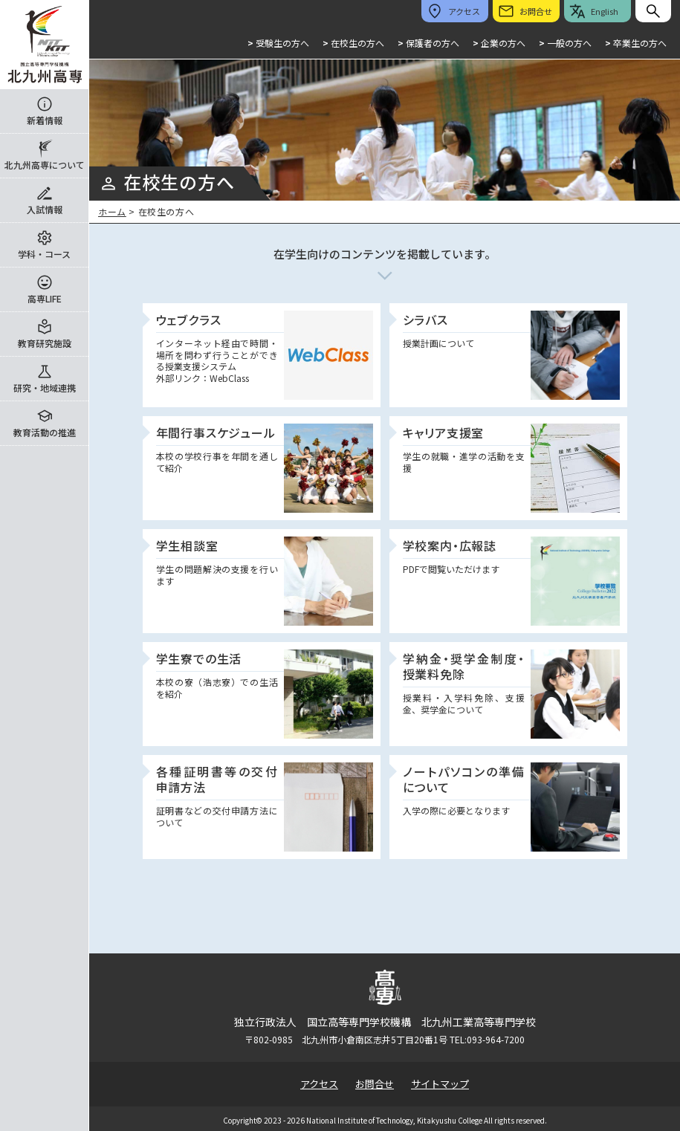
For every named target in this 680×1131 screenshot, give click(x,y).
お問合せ (374, 1084)
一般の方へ (565, 42)
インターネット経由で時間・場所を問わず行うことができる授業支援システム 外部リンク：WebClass (217, 360)
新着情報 (44, 120)
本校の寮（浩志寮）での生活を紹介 (217, 687)
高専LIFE (44, 298)
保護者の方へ (428, 42)
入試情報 (44, 209)
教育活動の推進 (44, 432)
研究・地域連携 (44, 387)
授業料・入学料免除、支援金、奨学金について (464, 703)
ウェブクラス (188, 319)
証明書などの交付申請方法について (217, 816)
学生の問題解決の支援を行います (217, 575)
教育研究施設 (44, 343)
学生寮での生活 (199, 658)
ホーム (112, 211)
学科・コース (44, 253)
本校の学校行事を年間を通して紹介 (217, 462)
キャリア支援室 (444, 432)
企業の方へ (499, 42)
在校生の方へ (353, 42)
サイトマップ (440, 1084)
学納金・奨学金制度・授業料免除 (464, 666)
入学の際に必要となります (456, 810)
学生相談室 (187, 545)
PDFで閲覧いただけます (451, 569)
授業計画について (438, 343)
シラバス (425, 319)
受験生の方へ (278, 42)
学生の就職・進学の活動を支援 (464, 462)
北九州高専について (44, 164)
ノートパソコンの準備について (464, 779)
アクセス (319, 1084)
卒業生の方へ (636, 42)
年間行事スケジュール (216, 432)
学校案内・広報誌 (449, 545)
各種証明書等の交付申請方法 (217, 779)
